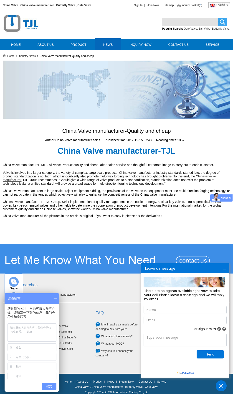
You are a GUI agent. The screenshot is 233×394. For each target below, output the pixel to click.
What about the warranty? (116, 336)
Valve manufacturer (64, 294)
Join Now (153, 5)
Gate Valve (84, 5)
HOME (16, 44)
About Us (82, 381)
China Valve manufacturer (37, 5)
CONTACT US (178, 44)
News (110, 381)
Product (97, 381)
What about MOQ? (112, 343)
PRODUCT (78, 44)
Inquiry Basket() (192, 5)
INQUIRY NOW (141, 44)
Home (11, 56)
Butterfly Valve (65, 5)
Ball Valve (204, 28)
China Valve (10, 5)
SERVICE (212, 44)
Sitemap (169, 5)
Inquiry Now (126, 381)
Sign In (138, 5)
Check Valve (60, 326)
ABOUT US (46, 44)
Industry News (27, 56)
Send (210, 354)
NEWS (108, 44)
